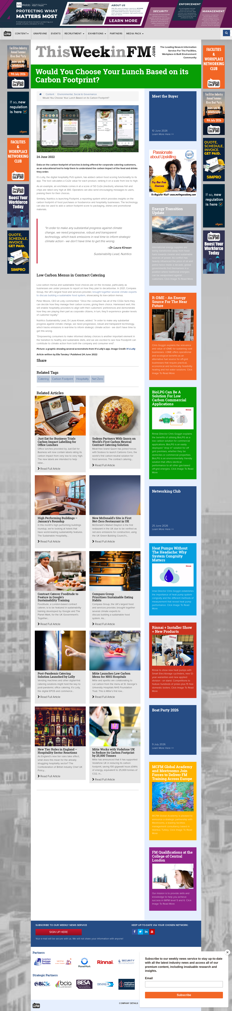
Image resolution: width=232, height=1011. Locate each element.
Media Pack (135, 33)
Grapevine (40, 33)
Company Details (128, 1003)
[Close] (227, 952)
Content (22, 33)
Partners (116, 33)
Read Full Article (49, 469)
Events (56, 33)
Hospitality (82, 379)
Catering (43, 379)
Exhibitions (97, 33)
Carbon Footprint (62, 379)
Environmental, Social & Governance (77, 94)
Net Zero (97, 379)
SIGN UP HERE (58, 932)
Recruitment (74, 33)
